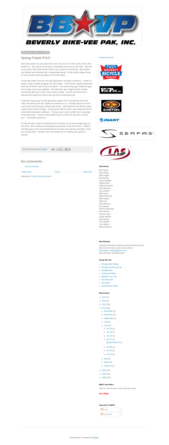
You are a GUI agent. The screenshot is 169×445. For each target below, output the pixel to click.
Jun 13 (109, 336)
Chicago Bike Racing (110, 264)
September (109, 318)
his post (40, 64)
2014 (104, 297)
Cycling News (107, 270)
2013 (104, 301)
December (108, 311)
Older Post (87, 172)
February (108, 366)
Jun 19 (109, 332)
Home (57, 172)
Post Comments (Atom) (42, 176)
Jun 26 (109, 329)
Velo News (105, 283)
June (106, 325)
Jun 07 (109, 339)
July (106, 322)
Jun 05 (109, 350)
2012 (104, 304)
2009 (104, 374)
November (108, 315)
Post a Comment (32, 166)
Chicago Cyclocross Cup (111, 267)
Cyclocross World (108, 273)
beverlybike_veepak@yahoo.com (112, 250)
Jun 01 (109, 354)
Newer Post (26, 172)
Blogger (95, 438)
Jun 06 (109, 347)
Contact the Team (106, 57)
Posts (104, 410)
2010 (104, 370)
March (107, 362)
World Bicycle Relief (109, 286)
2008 (104, 377)
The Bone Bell (107, 280)
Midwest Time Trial (109, 277)
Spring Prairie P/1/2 (114, 342)
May (106, 359)
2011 (104, 308)
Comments (106, 414)
